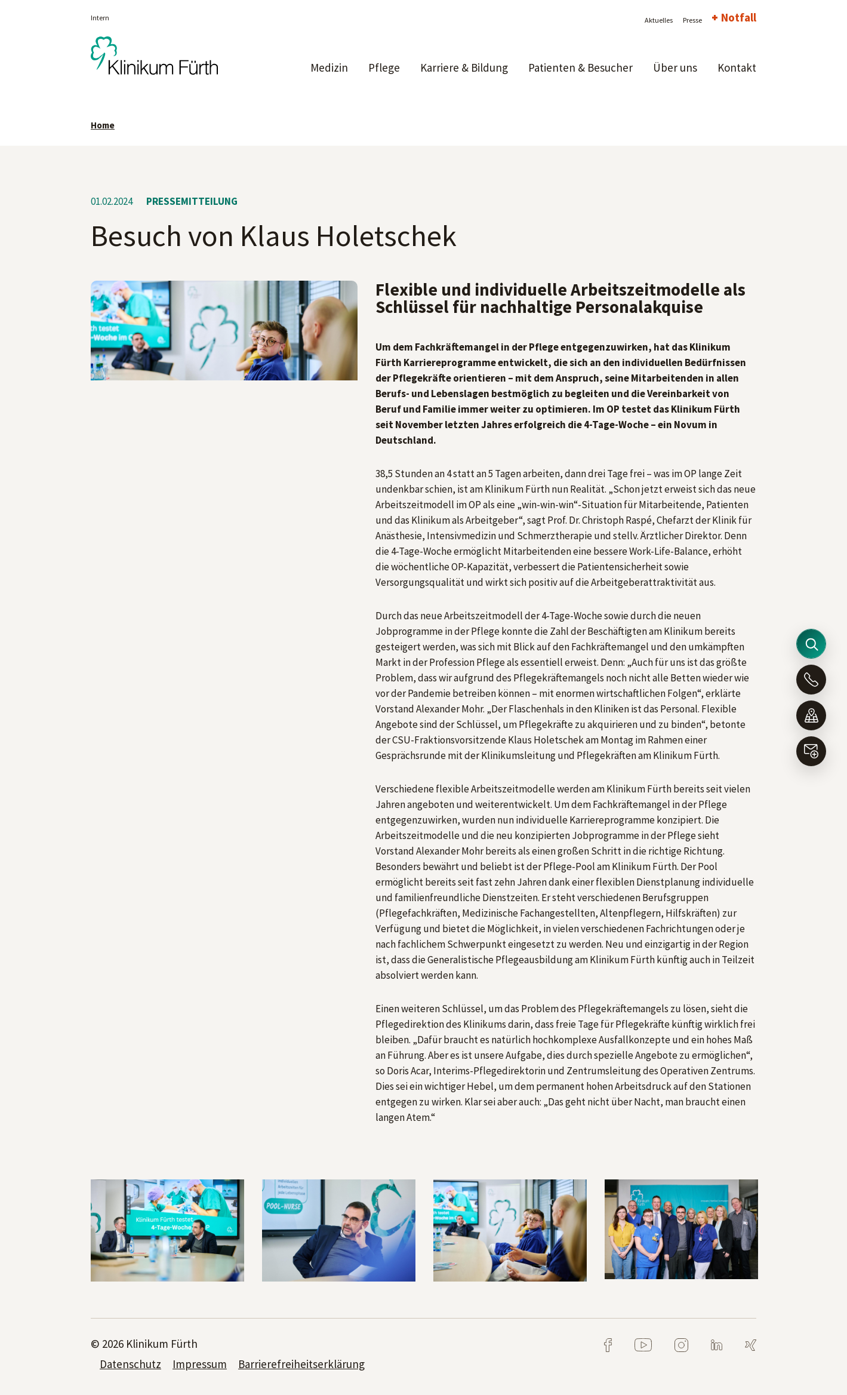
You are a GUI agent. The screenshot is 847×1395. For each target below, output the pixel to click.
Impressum (200, 1364)
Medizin (329, 67)
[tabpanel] (167, 1230)
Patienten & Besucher (580, 67)
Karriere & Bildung (464, 67)
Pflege (384, 67)
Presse (692, 20)
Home (103, 125)
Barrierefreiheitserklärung (301, 1364)
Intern (100, 17)
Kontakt (736, 67)
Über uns (675, 67)
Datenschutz (130, 1364)
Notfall (738, 17)
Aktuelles (659, 20)
